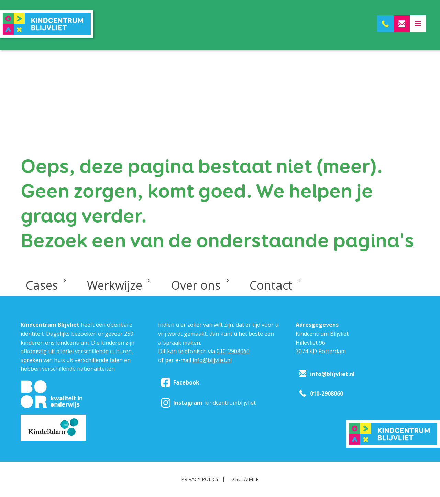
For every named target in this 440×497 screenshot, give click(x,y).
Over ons (196, 285)
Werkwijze (114, 285)
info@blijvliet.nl (212, 360)
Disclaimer (244, 479)
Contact (271, 285)
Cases (42, 285)
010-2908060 (233, 351)
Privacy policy (200, 479)
